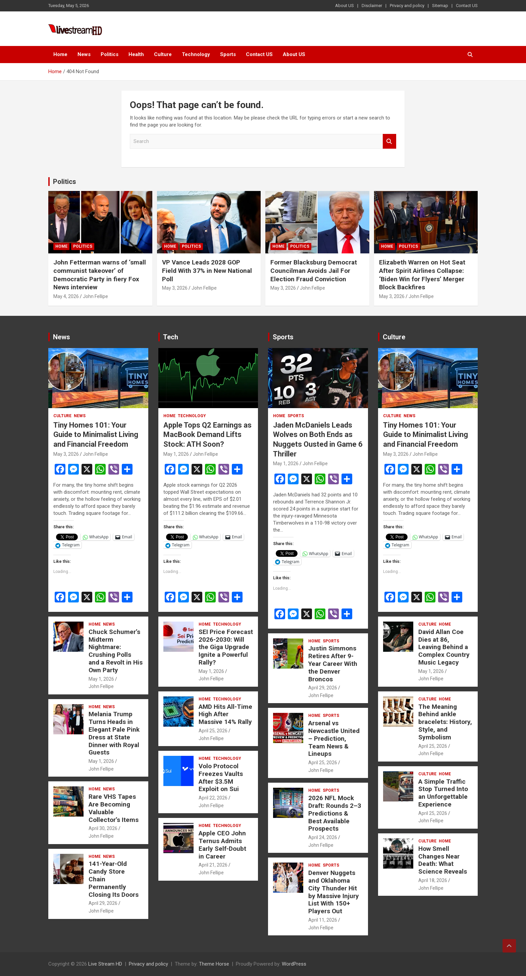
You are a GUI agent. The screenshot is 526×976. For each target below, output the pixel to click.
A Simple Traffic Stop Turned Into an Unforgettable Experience (443, 793)
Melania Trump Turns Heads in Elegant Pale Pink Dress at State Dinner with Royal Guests (114, 733)
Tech (170, 337)
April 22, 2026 (213, 797)
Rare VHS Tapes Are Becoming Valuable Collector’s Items (114, 808)
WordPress (294, 964)
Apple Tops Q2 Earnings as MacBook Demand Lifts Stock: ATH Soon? (207, 434)
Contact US (467, 5)
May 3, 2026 (175, 288)
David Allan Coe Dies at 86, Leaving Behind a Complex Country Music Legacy (444, 647)
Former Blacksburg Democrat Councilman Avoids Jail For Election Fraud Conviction (313, 270)
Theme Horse (214, 964)
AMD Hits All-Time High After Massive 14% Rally (225, 714)
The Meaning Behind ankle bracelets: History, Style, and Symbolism (445, 722)
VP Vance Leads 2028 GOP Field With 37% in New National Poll (207, 270)
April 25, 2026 (213, 730)
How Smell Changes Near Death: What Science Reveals (442, 860)
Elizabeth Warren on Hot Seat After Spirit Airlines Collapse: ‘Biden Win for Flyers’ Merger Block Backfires (422, 274)
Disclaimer (372, 5)
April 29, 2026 (103, 903)
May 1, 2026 (101, 679)
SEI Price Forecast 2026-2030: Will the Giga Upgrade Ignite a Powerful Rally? (226, 647)
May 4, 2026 (66, 296)
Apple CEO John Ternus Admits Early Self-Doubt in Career (222, 844)
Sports (228, 54)
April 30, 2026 (103, 828)
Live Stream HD (105, 964)
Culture (163, 54)
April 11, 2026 (322, 920)
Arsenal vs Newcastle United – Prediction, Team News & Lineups (334, 738)
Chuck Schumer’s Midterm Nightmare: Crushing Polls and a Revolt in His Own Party (116, 651)
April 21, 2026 (213, 865)
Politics (109, 54)
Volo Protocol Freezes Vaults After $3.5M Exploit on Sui (221, 777)
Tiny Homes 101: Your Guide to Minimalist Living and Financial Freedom (95, 434)
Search (389, 141)
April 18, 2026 (432, 880)
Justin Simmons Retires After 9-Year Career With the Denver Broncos (332, 663)
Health (136, 54)
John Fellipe (95, 296)
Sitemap (440, 5)
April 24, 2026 (322, 837)
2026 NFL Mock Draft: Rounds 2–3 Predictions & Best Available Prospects (334, 813)
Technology (196, 54)
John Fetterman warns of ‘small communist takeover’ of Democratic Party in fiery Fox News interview (99, 274)
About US (344, 5)
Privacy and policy (407, 5)
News (84, 54)
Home (60, 54)
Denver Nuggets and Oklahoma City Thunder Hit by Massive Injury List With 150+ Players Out (333, 892)
